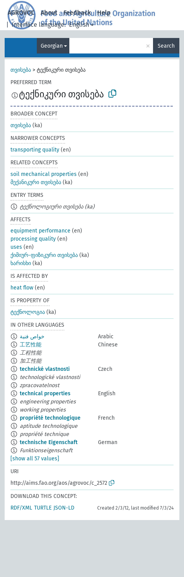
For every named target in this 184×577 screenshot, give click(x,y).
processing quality (33, 239)
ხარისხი (20, 263)
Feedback (77, 12)
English (79, 24)
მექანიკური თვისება (35, 182)
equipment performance (40, 230)
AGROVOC (21, 12)
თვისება (20, 70)
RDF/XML (21, 508)
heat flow (21, 287)
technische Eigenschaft (48, 442)
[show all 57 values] (34, 458)
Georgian (52, 46)
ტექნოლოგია (27, 312)
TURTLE (43, 508)
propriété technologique (50, 418)
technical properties (45, 393)
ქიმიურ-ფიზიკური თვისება (44, 255)
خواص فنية (32, 336)
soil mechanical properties (43, 174)
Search (166, 46)
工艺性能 (30, 344)
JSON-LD (63, 508)
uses (16, 247)
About (49, 12)
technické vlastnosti (45, 369)
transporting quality (34, 149)
